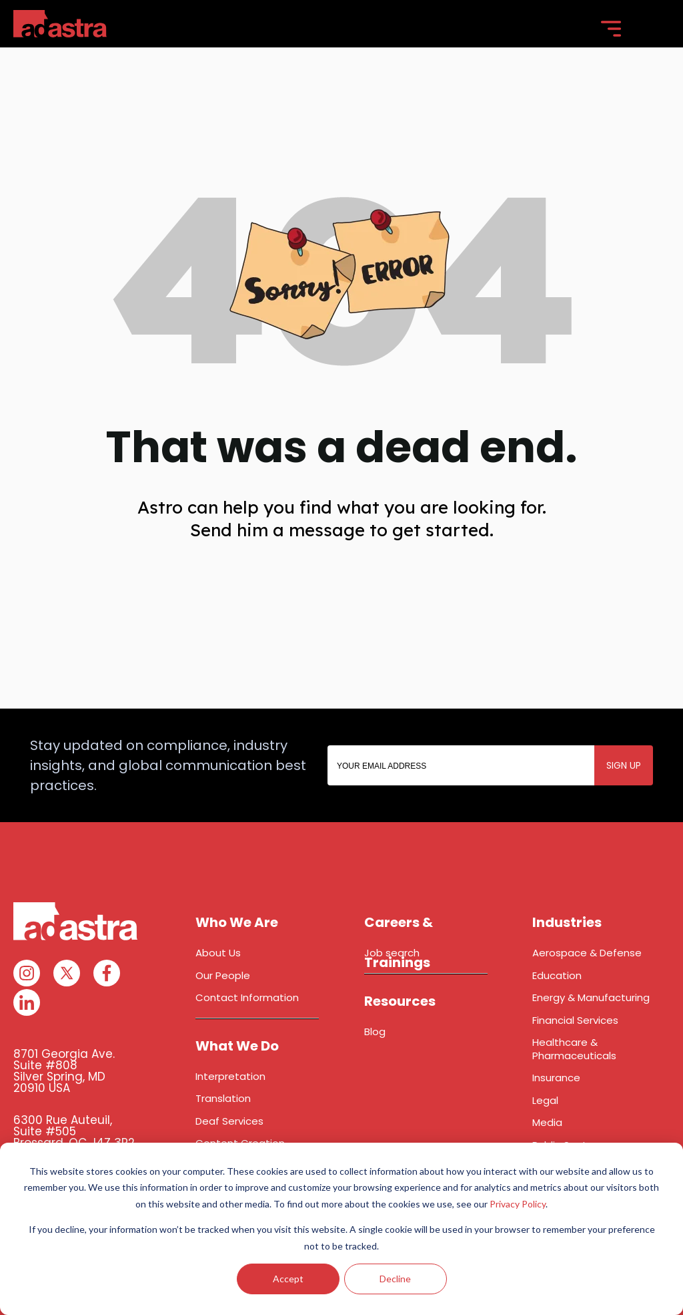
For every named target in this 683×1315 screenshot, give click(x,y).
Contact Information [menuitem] (247, 997)
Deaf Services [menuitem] (229, 1121)
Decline (395, 1278)
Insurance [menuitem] (556, 1078)
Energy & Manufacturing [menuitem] (591, 997)
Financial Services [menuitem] (575, 1020)
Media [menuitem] (547, 1122)
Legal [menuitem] (545, 1100)
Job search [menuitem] (392, 953)
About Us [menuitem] (218, 953)
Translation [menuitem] (223, 1098)
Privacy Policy (518, 1203)
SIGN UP (623, 765)
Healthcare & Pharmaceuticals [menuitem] (574, 1049)
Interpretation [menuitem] (230, 1076)
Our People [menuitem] (222, 975)
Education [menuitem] (557, 975)
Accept (288, 1278)
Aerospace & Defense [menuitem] (587, 953)
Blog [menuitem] (375, 1031)
